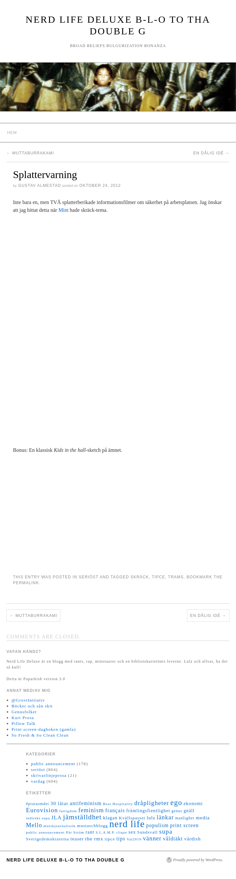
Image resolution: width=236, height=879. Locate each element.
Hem (12, 132)
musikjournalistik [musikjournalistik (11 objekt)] (59, 826)
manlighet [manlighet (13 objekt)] (185, 818)
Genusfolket (24, 711)
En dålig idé (211, 153)
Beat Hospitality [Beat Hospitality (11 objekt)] (118, 804)
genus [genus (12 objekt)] (176, 811)
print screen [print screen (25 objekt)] (184, 825)
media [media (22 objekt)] (203, 817)
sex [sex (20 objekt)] (132, 832)
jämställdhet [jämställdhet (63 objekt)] (82, 817)
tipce (158, 577)
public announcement (53, 763)
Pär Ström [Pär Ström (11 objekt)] (75, 832)
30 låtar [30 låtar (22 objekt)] (59, 803)
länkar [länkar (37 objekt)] (165, 817)
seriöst (88, 577)
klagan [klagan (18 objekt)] (110, 817)
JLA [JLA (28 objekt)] (56, 817)
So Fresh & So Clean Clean (40, 735)
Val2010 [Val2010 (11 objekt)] (134, 839)
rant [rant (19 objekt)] (89, 832)
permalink (26, 583)
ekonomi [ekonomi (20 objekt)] (193, 803)
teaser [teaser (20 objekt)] (77, 838)
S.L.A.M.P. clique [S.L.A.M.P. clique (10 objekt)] (111, 832)
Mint (63, 210)
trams (176, 577)
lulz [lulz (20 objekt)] (151, 817)
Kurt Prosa (23, 717)
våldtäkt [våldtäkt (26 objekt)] (173, 838)
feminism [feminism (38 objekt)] (91, 810)
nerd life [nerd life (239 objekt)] (127, 824)
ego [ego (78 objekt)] (176, 803)
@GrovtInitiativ (28, 700)
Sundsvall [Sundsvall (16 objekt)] (147, 832)
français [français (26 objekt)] (115, 810)
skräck (139, 577)
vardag (38, 781)
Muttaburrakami (30, 153)
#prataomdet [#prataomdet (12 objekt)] (37, 804)
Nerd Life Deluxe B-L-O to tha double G (65, 859)
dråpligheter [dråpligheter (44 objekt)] (151, 803)
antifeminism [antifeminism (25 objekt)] (86, 803)
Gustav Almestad (39, 185)
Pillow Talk (24, 723)
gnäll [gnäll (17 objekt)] (189, 810)
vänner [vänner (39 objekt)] (152, 838)
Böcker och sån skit (32, 706)
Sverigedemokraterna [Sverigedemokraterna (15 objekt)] (47, 839)
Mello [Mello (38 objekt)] (34, 825)
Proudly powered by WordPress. (198, 860)
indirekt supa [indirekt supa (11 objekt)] (38, 818)
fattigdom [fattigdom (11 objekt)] (68, 811)
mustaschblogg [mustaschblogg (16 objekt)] (92, 825)
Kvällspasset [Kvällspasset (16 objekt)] (132, 817)
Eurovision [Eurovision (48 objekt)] (42, 809)
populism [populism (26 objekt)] (157, 825)
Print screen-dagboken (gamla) (44, 729)
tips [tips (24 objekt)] (121, 838)
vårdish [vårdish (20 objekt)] (192, 838)
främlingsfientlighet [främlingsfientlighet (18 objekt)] (148, 810)
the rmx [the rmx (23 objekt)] (94, 838)
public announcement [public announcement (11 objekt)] (45, 832)
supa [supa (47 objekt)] (165, 831)
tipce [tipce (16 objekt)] (110, 839)
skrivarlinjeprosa (49, 775)
